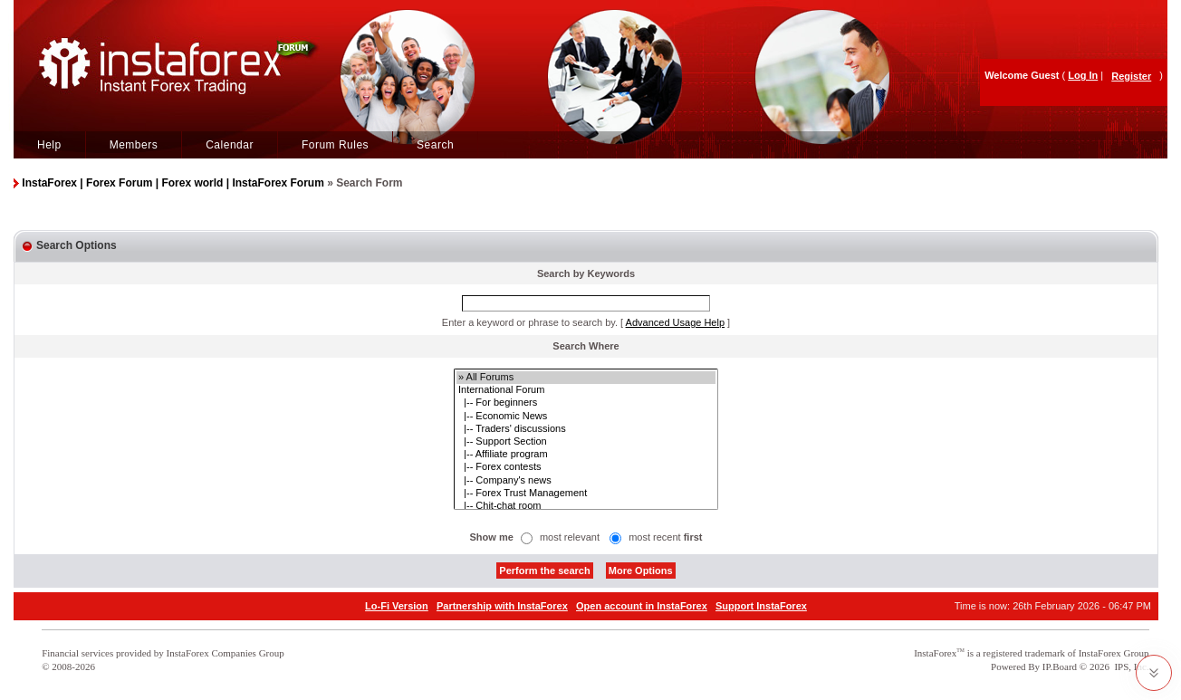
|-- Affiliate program (585, 454)
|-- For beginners (585, 403)
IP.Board (1059, 666)
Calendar (230, 145)
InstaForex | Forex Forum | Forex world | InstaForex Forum (172, 183)
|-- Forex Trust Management (585, 493)
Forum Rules (335, 145)
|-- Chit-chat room (585, 506)
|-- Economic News (585, 416)
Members (134, 145)
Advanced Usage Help (675, 322)
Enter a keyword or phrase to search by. (530, 322)
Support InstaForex (761, 605)
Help (49, 145)
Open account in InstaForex (641, 605)
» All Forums (585, 377)
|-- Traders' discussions (585, 429)
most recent (665, 537)
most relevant (570, 537)
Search (435, 145)
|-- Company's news (585, 481)
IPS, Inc (1130, 666)
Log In (1083, 75)
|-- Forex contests (585, 467)
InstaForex (935, 652)
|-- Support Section (585, 442)
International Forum (585, 390)
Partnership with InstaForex (502, 605)
